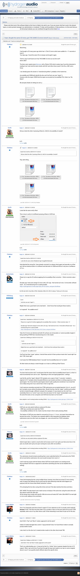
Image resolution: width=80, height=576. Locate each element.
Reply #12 (22, 476)
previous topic (67, 37)
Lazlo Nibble (10, 504)
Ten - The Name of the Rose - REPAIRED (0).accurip (51, 176)
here (58, 29)
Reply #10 (22, 432)
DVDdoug (10, 296)
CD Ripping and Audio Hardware (16, 17)
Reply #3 (22, 207)
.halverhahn (9, 274)
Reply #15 (22, 536)
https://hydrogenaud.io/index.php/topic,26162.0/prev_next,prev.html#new (40, 286)
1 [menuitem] (3, 34)
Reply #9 (22, 404)
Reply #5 (22, 274)
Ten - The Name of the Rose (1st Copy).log (30, 99)
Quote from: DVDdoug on (31, 337)
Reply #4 (22, 254)
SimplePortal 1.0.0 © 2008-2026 (21, 573)
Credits (13, 573)
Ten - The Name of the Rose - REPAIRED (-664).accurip (30, 195)
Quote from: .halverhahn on (32, 319)
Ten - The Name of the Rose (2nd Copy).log (51, 99)
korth (9, 128)
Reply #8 (22, 369)
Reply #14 (22, 518)
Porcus (9, 369)
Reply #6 (22, 295)
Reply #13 (22, 504)
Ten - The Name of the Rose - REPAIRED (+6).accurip (30, 176)
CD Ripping (30, 17)
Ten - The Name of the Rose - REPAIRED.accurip (30, 118)
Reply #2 (24, 147)
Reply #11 (22, 453)
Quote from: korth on (30, 151)
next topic (74, 37)
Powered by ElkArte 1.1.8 (5, 573)
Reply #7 (22, 315)
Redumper (38, 64)
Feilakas (9, 44)
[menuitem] (76, 34)
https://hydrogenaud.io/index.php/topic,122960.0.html (60, 399)
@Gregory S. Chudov (53, 414)
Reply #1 (22, 128)
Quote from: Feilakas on (31, 540)
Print (75, 34)
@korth (68, 387)
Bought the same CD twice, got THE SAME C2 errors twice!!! (51, 17)
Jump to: (66, 563)
